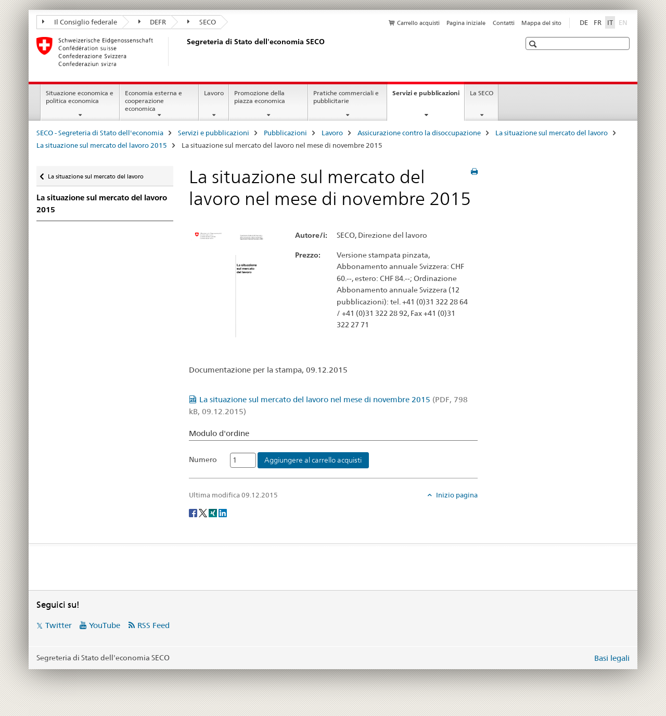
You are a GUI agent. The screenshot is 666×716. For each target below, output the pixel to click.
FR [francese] (597, 22)
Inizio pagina (456, 495)
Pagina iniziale (465, 23)
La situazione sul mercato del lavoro (551, 133)
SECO (201, 22)
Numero (203, 459)
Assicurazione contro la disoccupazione (419, 133)
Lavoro (214, 93)
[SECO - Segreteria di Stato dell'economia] (184, 51)
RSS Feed (153, 625)
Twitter (58, 625)
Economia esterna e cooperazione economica (153, 100)
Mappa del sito (541, 23)
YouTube (104, 625)
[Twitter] (204, 512)
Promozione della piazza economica (259, 97)
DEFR (152, 22)
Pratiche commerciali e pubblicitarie (346, 97)
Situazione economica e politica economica (79, 97)
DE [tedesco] (584, 22)
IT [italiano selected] (610, 22)
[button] (534, 43)
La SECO (481, 93)
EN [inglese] (624, 22)
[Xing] (214, 512)
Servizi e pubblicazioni (428, 96)
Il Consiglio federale (79, 22)
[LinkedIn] (223, 512)
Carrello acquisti (418, 23)
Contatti (504, 23)
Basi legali (612, 658)
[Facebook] (194, 512)
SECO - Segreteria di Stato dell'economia (99, 133)
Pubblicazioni (285, 133)
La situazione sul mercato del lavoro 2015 (101, 145)
